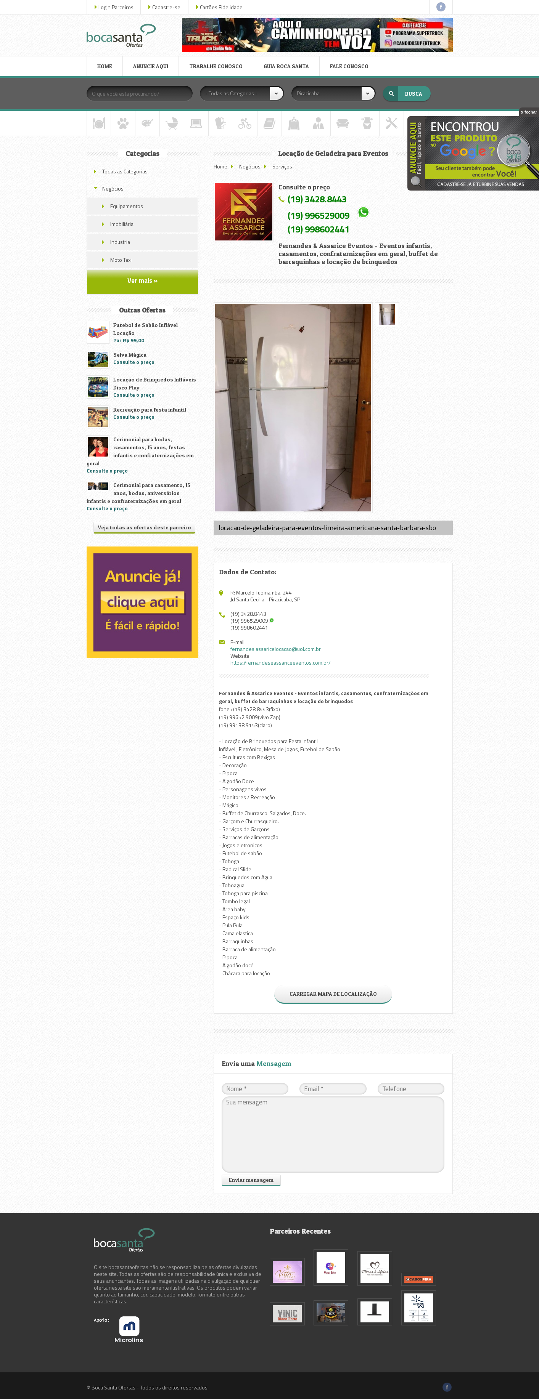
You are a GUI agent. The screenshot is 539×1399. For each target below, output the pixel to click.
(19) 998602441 (318, 229)
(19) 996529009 (318, 215)
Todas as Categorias (125, 171)
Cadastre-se (166, 7)
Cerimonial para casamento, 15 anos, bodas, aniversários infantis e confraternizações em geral (138, 493)
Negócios (250, 166)
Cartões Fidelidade (221, 7)
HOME (104, 66)
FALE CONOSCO (349, 66)
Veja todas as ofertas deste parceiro (144, 527)
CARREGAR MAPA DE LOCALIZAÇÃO (333, 993)
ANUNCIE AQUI (150, 66)
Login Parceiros (116, 7)
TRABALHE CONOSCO (216, 66)
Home (220, 166)
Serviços (282, 166)
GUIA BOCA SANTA (286, 66)
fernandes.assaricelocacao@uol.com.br (275, 649)
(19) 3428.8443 (317, 199)
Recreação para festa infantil (149, 409)
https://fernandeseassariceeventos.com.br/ (280, 663)
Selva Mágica (129, 354)
